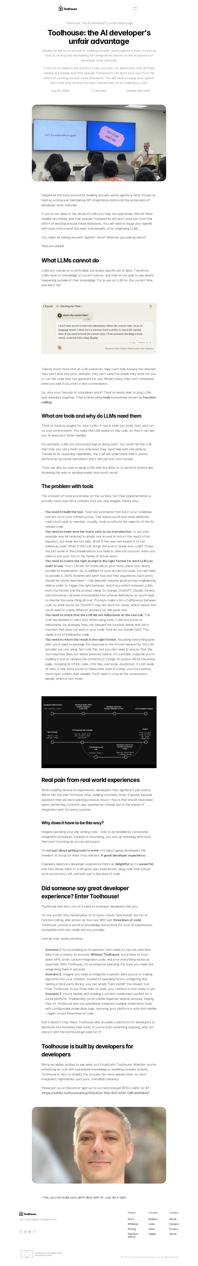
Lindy (151, 1224)
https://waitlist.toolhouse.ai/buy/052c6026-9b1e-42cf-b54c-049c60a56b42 (95, 1093)
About (173, 1219)
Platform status (133, 1235)
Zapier (152, 1234)
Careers (174, 1224)
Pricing (132, 1229)
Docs (131, 1219)
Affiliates (133, 1224)
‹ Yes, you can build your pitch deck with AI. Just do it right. (84, 1197)
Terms (173, 1234)
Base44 (152, 1219)
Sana (151, 1229)
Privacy (173, 1229)
